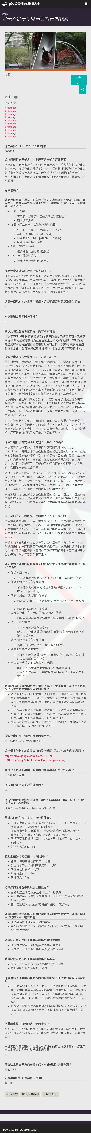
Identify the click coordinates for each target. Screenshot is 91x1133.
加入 (79, 82)
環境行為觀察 (30, 1094)
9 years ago (10, 108)
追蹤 (79, 77)
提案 (35, 17)
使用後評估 (50, 1094)
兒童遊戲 (12, 1094)
